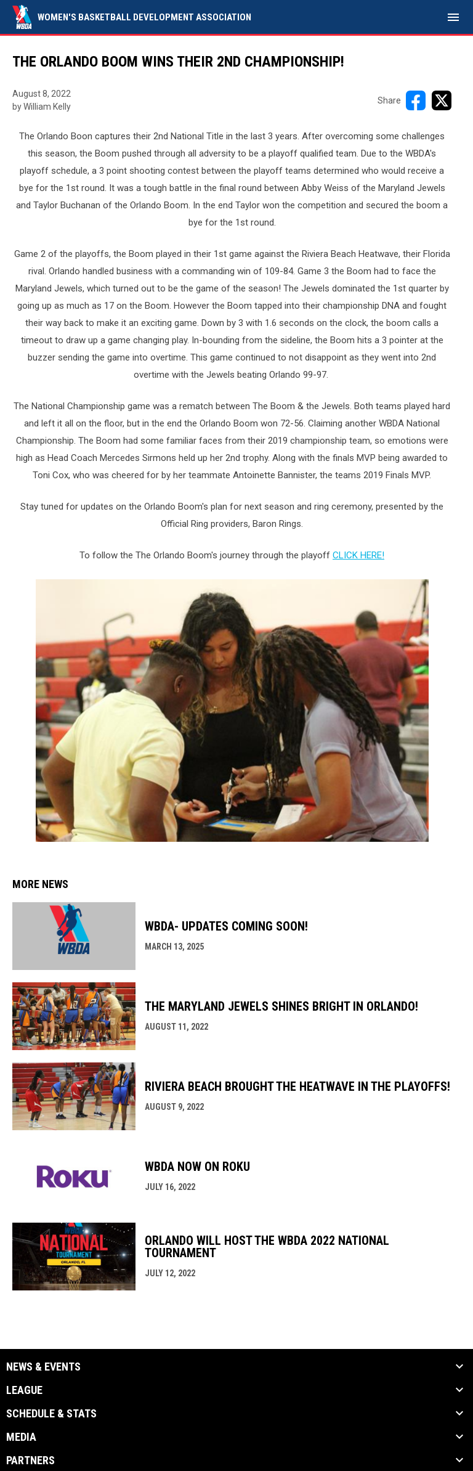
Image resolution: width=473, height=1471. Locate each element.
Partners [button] (30, 1460)
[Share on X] (441, 100)
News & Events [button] (43, 1366)
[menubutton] (453, 17)
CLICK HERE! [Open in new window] (358, 555)
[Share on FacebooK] (416, 100)
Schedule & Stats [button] (51, 1413)
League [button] (24, 1390)
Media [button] (21, 1437)
